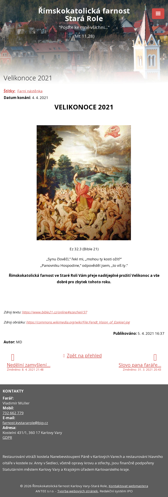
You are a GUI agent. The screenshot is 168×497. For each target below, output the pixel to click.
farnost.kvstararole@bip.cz (25, 422)
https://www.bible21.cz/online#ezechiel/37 (54, 312)
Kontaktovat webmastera (128, 486)
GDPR (7, 437)
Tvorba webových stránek (77, 491)
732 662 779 (13, 412)
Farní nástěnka (30, 90)
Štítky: (9, 90)
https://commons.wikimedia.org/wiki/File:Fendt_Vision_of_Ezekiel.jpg (78, 322)
